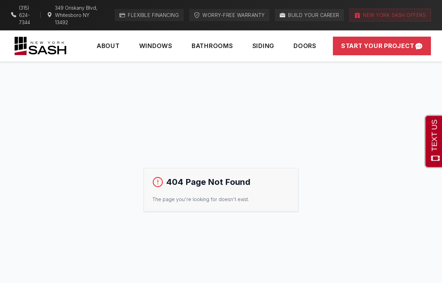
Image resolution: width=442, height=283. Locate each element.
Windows (155, 45)
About (108, 45)
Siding (263, 45)
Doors (305, 45)
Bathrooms (212, 45)
